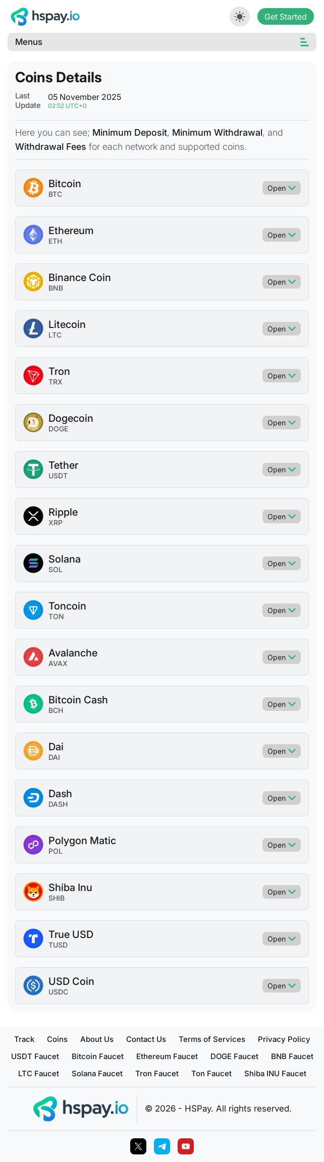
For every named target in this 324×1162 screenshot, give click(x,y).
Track (24, 1039)
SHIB (56, 898)
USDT (58, 475)
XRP (55, 522)
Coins (57, 1039)
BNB (55, 288)
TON (56, 616)
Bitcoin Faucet (98, 1056)
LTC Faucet (38, 1073)
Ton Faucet (211, 1073)
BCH (55, 710)
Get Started (285, 17)
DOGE (58, 428)
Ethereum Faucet (167, 1056)
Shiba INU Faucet (275, 1073)
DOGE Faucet (234, 1056)
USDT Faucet (35, 1056)
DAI (54, 757)
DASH (58, 804)
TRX (55, 381)
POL (55, 851)
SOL (55, 569)
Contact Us (146, 1039)
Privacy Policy (284, 1039)
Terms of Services (212, 1039)
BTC (55, 194)
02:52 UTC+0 (67, 105)
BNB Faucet (292, 1056)
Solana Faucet (97, 1073)
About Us (97, 1039)
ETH (55, 241)
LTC (55, 334)
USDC (58, 991)
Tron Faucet (157, 1073)
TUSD (58, 944)
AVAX (58, 663)
